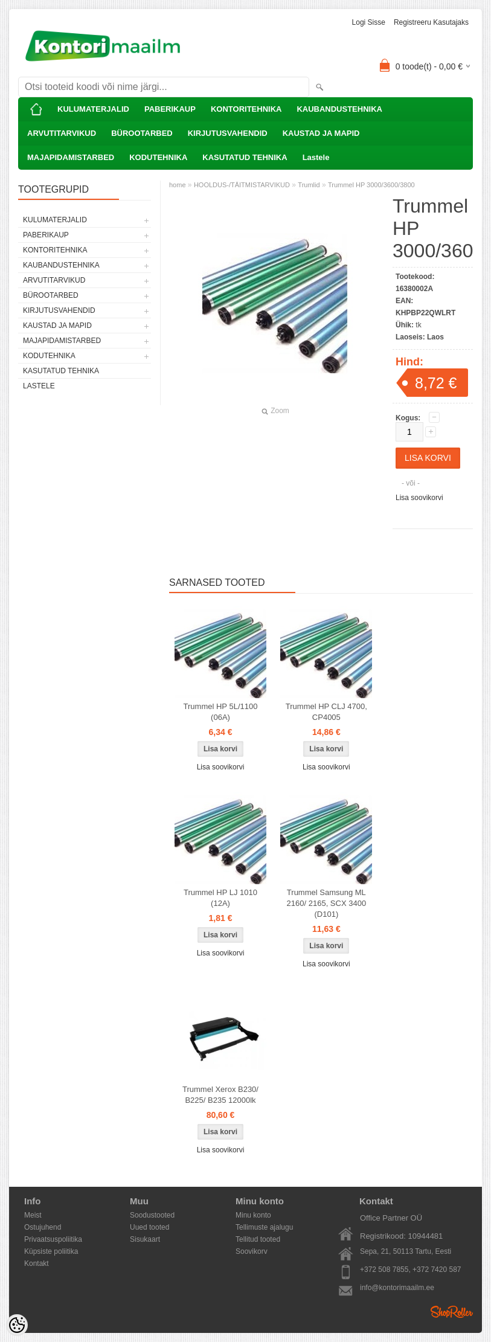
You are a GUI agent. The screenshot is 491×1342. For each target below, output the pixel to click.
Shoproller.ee (452, 1312)
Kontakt (36, 1263)
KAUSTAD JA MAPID (321, 133)
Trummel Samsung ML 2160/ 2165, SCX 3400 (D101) (327, 903)
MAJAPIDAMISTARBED (70, 157)
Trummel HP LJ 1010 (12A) (220, 898)
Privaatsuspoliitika (53, 1239)
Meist (33, 1215)
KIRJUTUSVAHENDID (228, 133)
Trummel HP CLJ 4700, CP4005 (326, 712)
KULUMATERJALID (93, 109)
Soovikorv (252, 1251)
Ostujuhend (42, 1227)
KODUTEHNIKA (158, 157)
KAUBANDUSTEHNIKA (339, 109)
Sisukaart (145, 1239)
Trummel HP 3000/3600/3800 (371, 184)
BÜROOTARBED (142, 133)
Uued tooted (149, 1227)
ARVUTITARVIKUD (61, 133)
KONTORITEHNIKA (246, 109)
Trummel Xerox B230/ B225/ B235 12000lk (220, 1095)
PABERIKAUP (170, 109)
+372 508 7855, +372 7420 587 (410, 1269)
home (177, 184)
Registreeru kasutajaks (431, 22)
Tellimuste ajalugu (264, 1227)
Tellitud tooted (258, 1239)
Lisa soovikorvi (419, 497)
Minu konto (253, 1215)
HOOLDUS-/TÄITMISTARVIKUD (242, 184)
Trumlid (308, 184)
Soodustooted (152, 1215)
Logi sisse (368, 22)
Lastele (316, 157)
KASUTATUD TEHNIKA (244, 157)
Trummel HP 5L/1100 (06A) (221, 712)
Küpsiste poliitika (51, 1251)
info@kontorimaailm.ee (397, 1287)
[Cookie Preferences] (17, 1325)
